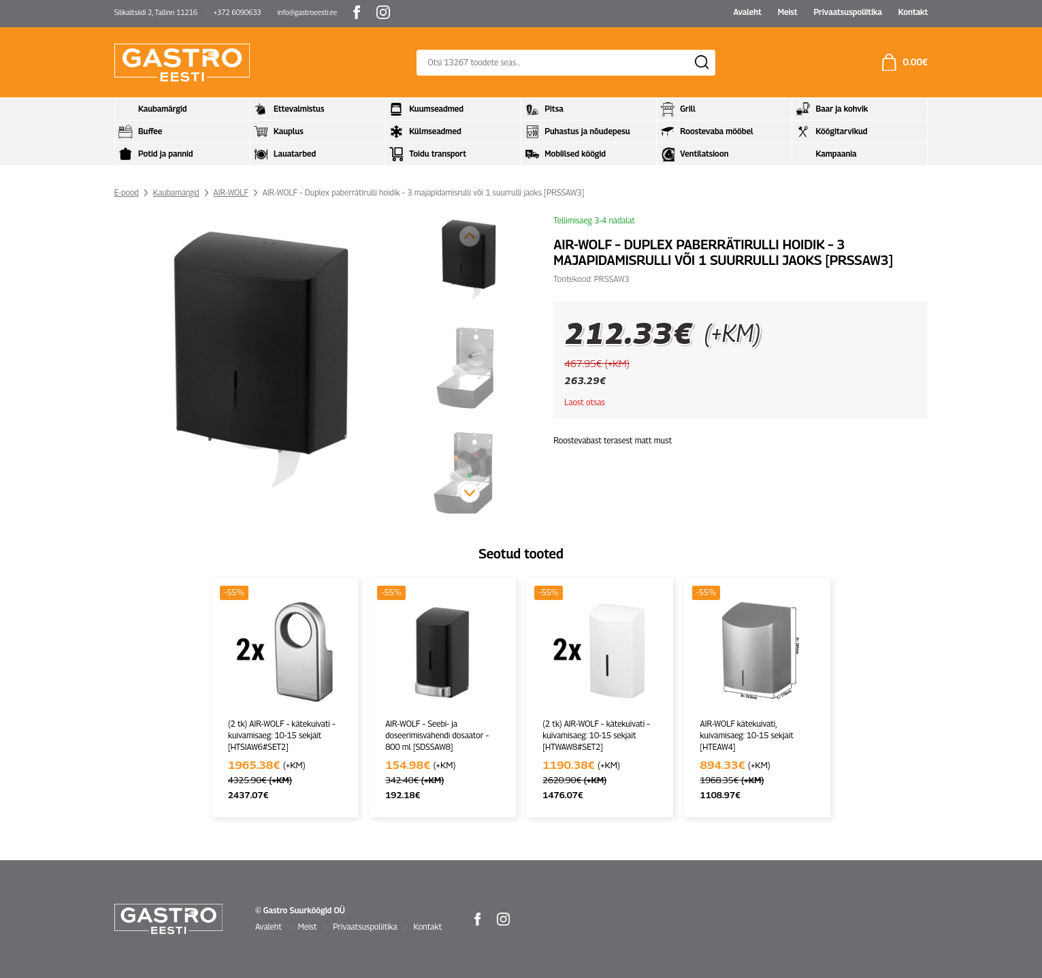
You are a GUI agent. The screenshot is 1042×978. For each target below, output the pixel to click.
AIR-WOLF (231, 192)
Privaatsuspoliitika (847, 12)
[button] (469, 492)
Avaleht (747, 12)
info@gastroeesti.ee (307, 12)
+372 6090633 (237, 12)
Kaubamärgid (176, 192)
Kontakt (913, 12)
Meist (788, 12)
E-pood (126, 192)
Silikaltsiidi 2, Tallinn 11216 (155, 12)
